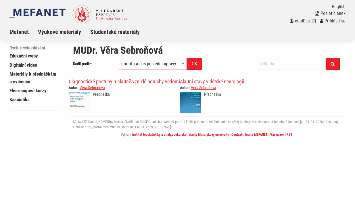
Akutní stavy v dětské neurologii (212, 81)
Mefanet (19, 31)
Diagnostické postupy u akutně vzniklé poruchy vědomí (124, 81)
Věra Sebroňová (92, 87)
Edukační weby (23, 56)
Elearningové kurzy (28, 90)
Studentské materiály (115, 31)
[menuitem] (23, 32)
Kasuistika (19, 99)
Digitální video (23, 65)
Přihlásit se (333, 21)
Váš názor (277, 135)
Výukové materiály (59, 31)
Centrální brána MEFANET (249, 135)
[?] (314, 21)
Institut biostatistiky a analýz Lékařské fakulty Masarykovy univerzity (180, 135)
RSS (289, 135)
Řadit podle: (82, 64)
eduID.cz (300, 21)
